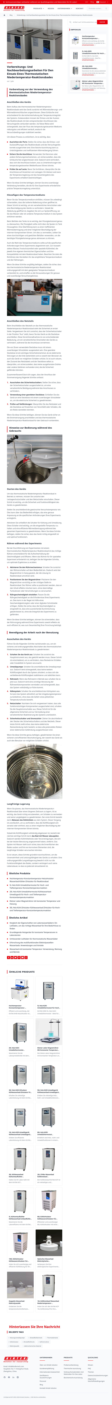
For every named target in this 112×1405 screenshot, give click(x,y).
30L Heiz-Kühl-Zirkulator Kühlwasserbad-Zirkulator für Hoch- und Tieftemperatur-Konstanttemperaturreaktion (20, 1091)
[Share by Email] (22, 957)
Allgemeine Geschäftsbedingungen (96, 1380)
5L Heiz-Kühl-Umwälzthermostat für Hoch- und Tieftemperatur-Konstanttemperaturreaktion (48, 1007)
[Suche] (106, 8)
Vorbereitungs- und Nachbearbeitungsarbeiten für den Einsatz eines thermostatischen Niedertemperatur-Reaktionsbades (55, 15)
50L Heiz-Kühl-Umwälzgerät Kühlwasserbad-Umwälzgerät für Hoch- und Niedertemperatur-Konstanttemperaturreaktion (48, 1091)
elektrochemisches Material (32, 1346)
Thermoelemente (52, 1338)
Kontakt (79, 8)
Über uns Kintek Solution (49, 1365)
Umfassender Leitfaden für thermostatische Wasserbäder (34, 939)
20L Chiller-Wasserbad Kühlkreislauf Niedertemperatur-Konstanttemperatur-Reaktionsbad (45, 1175)
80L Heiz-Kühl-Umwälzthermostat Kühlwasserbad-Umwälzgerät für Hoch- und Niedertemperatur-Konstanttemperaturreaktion (48, 1133)
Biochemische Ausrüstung (73, 1378)
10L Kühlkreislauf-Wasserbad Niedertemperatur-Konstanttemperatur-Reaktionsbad (48, 1302)
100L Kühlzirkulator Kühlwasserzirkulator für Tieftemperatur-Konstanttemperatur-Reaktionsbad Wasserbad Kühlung (18, 1260)
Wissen (51, 8)
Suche (102, 22)
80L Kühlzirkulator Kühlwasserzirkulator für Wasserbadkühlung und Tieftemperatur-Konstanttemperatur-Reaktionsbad (46, 1218)
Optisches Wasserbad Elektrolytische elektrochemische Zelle (46, 1260)
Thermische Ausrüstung (72, 1368)
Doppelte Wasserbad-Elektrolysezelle (17, 1302)
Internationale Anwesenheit (50, 1372)
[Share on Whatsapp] (26, 957)
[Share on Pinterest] (19, 957)
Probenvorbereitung (71, 1365)
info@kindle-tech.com (16, 1366)
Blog (92, 2)
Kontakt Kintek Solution (48, 1388)
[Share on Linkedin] (12, 957)
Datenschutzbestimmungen (98, 1375)
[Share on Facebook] (8, 957)
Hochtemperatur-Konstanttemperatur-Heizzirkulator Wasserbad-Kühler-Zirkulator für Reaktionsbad (18, 1007)
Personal (43, 1381)
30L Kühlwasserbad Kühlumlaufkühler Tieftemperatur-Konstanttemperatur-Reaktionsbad (17, 1175)
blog (11, 15)
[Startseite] (4, 15)
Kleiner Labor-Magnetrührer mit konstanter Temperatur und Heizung (48, 1049)
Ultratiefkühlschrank (35, 1338)
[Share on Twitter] (15, 957)
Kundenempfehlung (47, 1368)
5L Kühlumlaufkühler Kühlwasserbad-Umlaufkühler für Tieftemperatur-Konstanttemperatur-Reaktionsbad (20, 1218)
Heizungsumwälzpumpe (16, 1338)
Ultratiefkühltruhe (28, 1342)
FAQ (89, 1368)
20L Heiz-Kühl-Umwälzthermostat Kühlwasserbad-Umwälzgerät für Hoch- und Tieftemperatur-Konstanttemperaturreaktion (30, 894)
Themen (91, 1372)
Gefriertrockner (43, 1342)
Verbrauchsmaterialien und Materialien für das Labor (74, 1373)
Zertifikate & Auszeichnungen (46, 1376)
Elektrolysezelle (13, 1346)
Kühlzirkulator (13, 1342)
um (86, 2)
